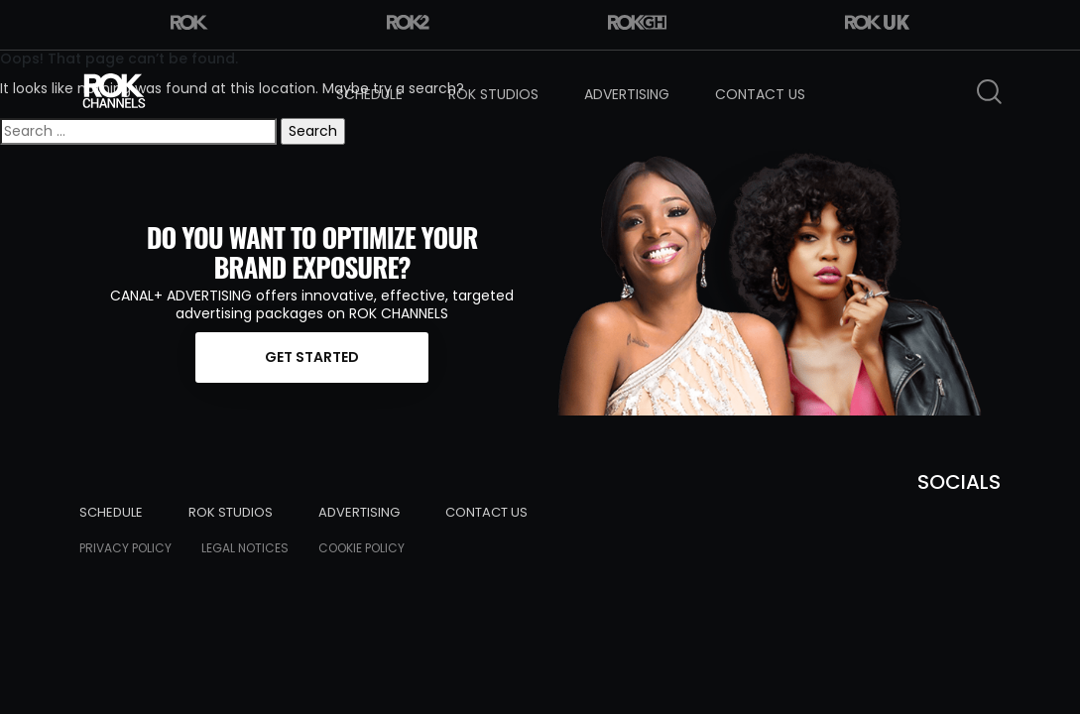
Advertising (626, 94)
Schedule (369, 94)
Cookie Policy (361, 547)
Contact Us (760, 94)
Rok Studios (493, 94)
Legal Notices (245, 547)
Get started (312, 357)
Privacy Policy (125, 547)
